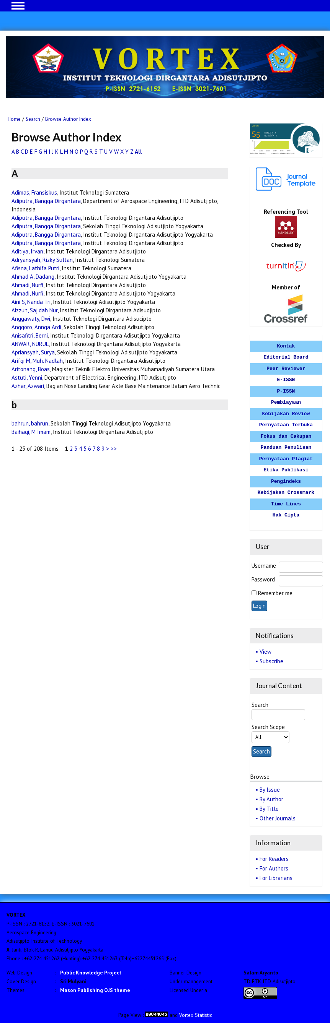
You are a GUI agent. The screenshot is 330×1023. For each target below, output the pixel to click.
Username (264, 565)
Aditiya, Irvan (27, 251)
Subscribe (271, 661)
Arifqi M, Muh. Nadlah (37, 360)
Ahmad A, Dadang (32, 276)
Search (33, 119)
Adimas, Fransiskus (34, 192)
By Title (269, 808)
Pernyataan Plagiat (286, 459)
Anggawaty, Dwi (30, 318)
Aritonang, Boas (30, 369)
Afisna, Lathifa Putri (35, 268)
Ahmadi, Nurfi (27, 285)
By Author (271, 799)
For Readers (274, 858)
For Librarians (276, 878)
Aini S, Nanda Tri (31, 301)
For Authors (274, 868)
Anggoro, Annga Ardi (36, 327)
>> (114, 448)
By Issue (270, 789)
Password (263, 579)
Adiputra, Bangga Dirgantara (46, 201)
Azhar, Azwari (27, 386)
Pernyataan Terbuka (286, 425)
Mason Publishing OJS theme (95, 990)
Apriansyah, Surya (33, 352)
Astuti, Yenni (26, 377)
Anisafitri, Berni (29, 335)
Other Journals (278, 818)
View (265, 651)
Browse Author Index (68, 119)
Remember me (275, 593)
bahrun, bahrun (29, 423)
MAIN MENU (18, 6)
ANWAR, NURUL (30, 343)
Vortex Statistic (195, 1015)
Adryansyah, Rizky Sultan (42, 259)
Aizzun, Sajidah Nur (34, 310)
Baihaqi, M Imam (31, 431)
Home (14, 119)
